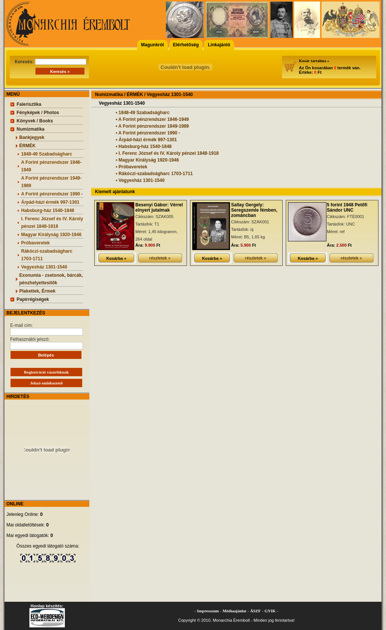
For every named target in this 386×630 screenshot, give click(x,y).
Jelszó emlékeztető (46, 383)
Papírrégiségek (33, 299)
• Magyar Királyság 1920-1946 (147, 160)
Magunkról (152, 44)
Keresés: (50, 61)
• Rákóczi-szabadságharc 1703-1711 (154, 173)
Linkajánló (219, 44)
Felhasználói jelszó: (46, 343)
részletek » (159, 258)
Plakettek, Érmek (37, 291)
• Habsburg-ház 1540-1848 (144, 146)
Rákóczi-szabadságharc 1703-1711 (46, 255)
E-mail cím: (46, 329)
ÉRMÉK (27, 145)
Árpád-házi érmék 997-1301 (50, 202)
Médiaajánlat (235, 611)
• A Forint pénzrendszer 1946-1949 (152, 119)
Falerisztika (29, 104)
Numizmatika (30, 129)
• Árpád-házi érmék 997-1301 (146, 139)
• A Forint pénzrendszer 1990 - (148, 133)
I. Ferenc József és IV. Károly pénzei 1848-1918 (52, 222)
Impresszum (208, 611)
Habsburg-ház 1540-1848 (47, 210)
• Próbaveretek (131, 166)
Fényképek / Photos (38, 112)
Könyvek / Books (35, 121)
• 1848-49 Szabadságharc (143, 112)
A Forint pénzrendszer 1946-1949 (51, 166)
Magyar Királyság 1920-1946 (51, 234)
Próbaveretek (35, 243)
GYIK (270, 611)
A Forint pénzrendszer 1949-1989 (51, 181)
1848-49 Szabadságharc (46, 154)
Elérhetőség (186, 44)
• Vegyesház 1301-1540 (140, 180)
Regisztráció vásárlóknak (46, 372)
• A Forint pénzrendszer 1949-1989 (152, 126)
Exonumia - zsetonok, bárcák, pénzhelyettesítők (51, 279)
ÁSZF (255, 611)
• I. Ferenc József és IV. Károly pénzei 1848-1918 (167, 153)
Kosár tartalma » (314, 60)
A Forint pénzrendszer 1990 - (52, 194)
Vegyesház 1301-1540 (44, 267)
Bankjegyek (31, 137)
